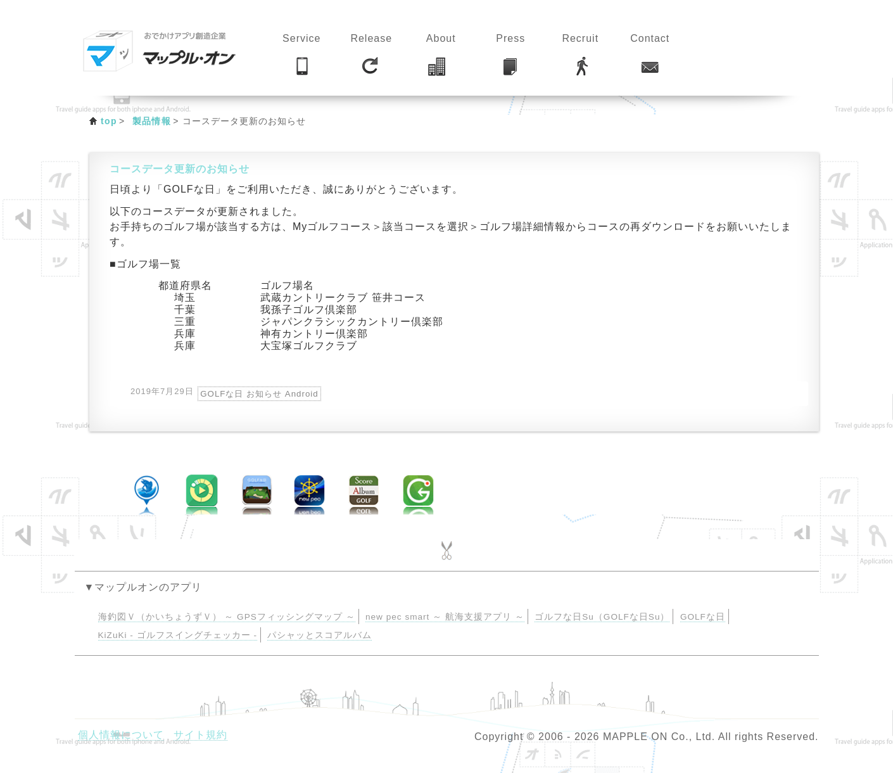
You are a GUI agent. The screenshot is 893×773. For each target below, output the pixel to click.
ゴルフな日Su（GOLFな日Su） (602, 617)
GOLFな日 (702, 617)
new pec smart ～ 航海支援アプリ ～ (444, 617)
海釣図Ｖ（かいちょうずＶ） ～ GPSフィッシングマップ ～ (226, 617)
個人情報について (121, 734)
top (109, 121)
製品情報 (152, 121)
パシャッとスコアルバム (319, 635)
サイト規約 (200, 734)
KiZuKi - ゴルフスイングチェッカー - (177, 635)
